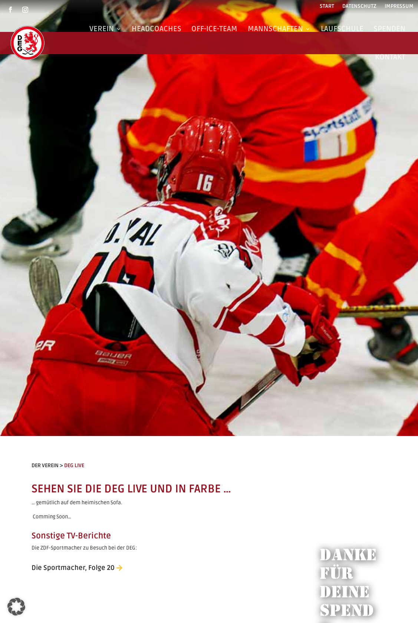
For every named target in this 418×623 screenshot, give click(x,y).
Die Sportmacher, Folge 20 (73, 568)
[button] (16, 606)
